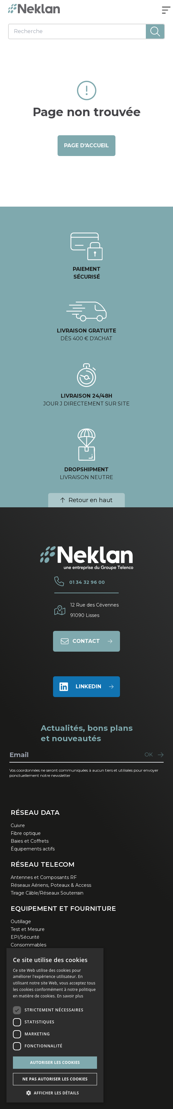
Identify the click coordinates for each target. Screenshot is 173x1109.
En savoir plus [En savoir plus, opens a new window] (70, 996)
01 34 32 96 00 (87, 582)
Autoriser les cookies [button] (55, 1062)
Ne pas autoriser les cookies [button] (55, 1079)
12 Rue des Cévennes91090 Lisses (94, 610)
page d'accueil (86, 145)
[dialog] (54, 1025)
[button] (55, 1093)
